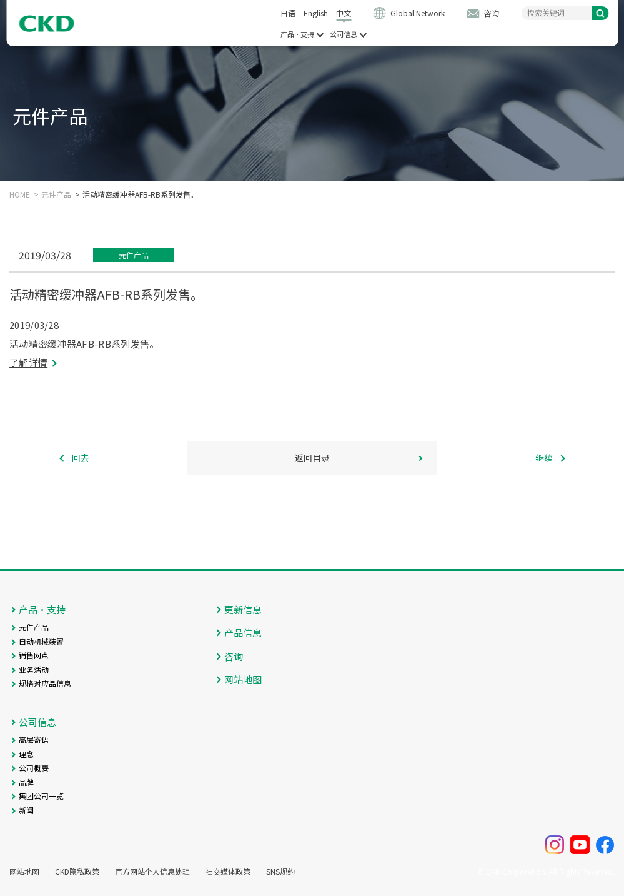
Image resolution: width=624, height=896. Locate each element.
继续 (544, 457)
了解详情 (28, 362)
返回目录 (312, 457)
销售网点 (34, 655)
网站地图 (243, 679)
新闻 (26, 810)
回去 (80, 457)
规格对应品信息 (45, 683)
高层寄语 (34, 739)
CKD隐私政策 (77, 872)
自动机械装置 (41, 641)
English (316, 13)
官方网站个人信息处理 (152, 872)
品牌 (26, 782)
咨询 (491, 13)
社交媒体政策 (228, 872)
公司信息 (343, 34)
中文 (343, 13)
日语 (287, 13)
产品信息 (243, 632)
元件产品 (56, 194)
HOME (19, 194)
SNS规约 (280, 872)
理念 (26, 753)
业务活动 (34, 669)
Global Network (417, 13)
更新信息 (243, 609)
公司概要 (34, 767)
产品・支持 (297, 34)
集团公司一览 (41, 795)
